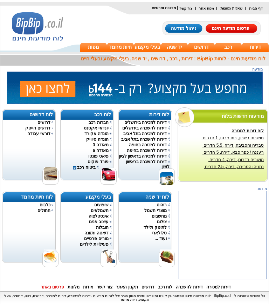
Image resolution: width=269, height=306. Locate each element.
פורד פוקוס (98, 161)
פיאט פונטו (98, 156)
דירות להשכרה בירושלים (144, 128)
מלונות (74, 287)
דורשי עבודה (38, 133)
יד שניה (174, 47)
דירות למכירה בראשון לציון (143, 156)
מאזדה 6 (101, 150)
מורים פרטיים (96, 238)
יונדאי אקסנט (96, 128)
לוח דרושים (41, 114)
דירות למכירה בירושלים (145, 122)
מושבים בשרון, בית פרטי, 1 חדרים (233, 137)
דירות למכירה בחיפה (148, 144)
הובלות (102, 227)
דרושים (201, 47)
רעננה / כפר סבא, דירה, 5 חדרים (233, 152)
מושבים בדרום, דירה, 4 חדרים (236, 159)
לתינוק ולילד (155, 227)
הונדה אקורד (96, 133)
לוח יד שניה (157, 197)
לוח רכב (102, 114)
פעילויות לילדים (94, 244)
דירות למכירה (218, 287)
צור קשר (104, 287)
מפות (93, 47)
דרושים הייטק (37, 128)
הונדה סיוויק (97, 139)
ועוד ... (160, 238)
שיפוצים (101, 204)
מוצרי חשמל (155, 210)
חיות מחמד (120, 47)
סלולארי (159, 233)
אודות (88, 287)
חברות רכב (98, 122)
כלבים (45, 204)
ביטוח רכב (86, 167)
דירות (255, 47)
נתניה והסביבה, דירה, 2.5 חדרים (234, 166)
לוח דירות (159, 114)
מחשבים (159, 216)
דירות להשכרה (189, 287)
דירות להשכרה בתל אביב (144, 139)
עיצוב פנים (98, 221)
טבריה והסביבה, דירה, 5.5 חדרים (233, 145)
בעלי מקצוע (147, 47)
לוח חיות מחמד (37, 197)
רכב (228, 47)
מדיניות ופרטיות (164, 8)
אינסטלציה (99, 216)
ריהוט (162, 204)
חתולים (43, 210)
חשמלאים (100, 210)
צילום (162, 221)
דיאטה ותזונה (96, 233)
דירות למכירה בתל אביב (145, 133)
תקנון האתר (127, 287)
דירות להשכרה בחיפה (147, 150)
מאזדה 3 (101, 144)
